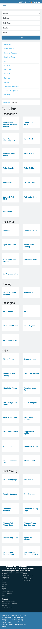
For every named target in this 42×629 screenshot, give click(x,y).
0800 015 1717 (24, 2)
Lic (5, 61)
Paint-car (7, 70)
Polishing (7, 82)
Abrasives (7, 44)
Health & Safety (10, 57)
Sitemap (25, 573)
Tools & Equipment (11, 90)
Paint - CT (4, 586)
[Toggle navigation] (4, 6)
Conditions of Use (27, 581)
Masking (7, 65)
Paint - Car (4, 584)
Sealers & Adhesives (11, 86)
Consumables (9, 49)
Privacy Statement (27, 575)
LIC (2, 581)
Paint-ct (7, 74)
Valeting (7, 95)
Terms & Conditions (28, 579)
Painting (7, 78)
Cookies (25, 577)
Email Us (36, 2)
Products (6, 102)
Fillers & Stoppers (10, 53)
